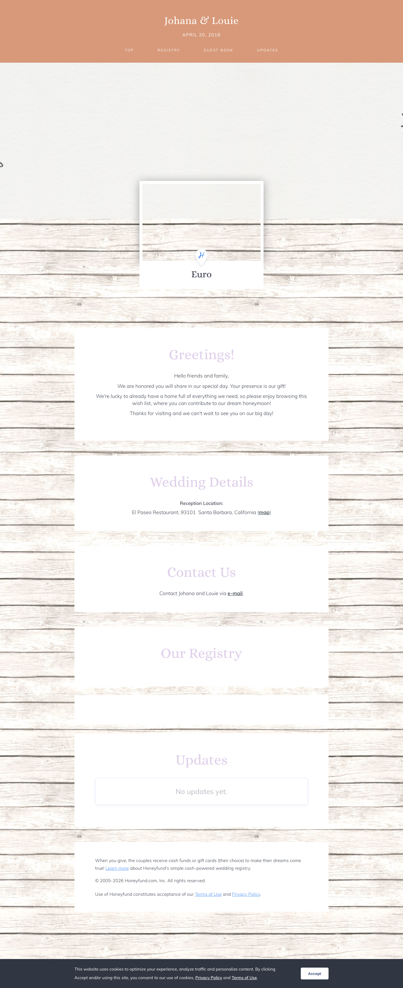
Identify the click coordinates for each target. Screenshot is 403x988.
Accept (314, 973)
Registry (168, 50)
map (264, 512)
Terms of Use (208, 894)
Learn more (117, 868)
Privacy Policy (246, 894)
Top (129, 50)
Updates (267, 50)
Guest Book (218, 50)
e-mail (235, 593)
